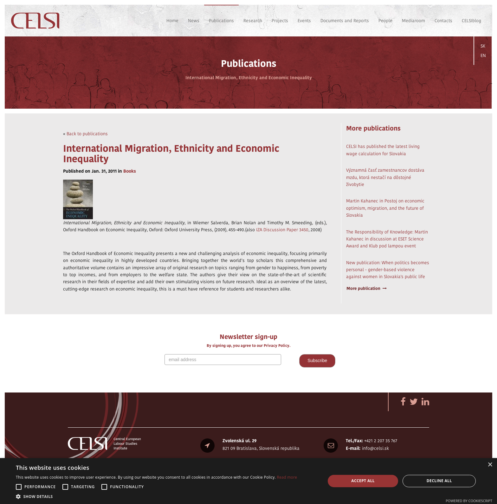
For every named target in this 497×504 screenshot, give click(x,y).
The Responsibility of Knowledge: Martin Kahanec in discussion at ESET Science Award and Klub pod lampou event (387, 239)
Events (304, 20)
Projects (280, 20)
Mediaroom (413, 20)
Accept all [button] (363, 480)
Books (129, 171)
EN (483, 55)
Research (252, 20)
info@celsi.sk (375, 448)
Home (172, 20)
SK (483, 46)
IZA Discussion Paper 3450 (282, 229)
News (193, 20)
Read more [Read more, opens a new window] (287, 477)
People (385, 20)
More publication (366, 288)
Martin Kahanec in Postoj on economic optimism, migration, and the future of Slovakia (385, 208)
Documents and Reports (344, 20)
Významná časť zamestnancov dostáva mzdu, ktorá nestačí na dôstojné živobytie (385, 177)
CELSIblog (471, 20)
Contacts (443, 20)
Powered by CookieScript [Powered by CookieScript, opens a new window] (469, 500)
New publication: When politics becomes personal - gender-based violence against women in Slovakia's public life (387, 269)
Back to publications (87, 134)
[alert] (248, 481)
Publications (221, 20)
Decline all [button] (439, 480)
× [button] (489, 465)
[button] (156, 496)
